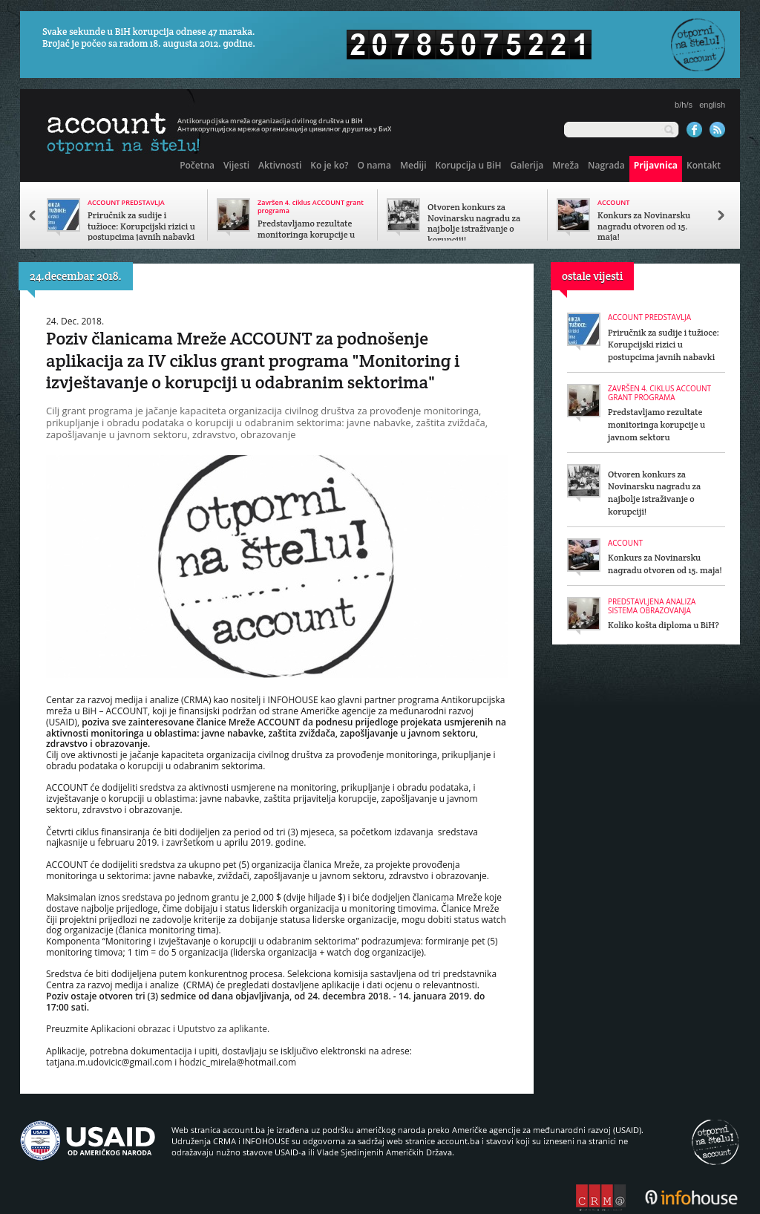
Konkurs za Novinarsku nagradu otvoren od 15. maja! (643, 226)
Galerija (526, 165)
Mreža (565, 165)
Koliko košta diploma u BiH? (663, 624)
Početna (197, 165)
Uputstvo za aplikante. (223, 1028)
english (712, 104)
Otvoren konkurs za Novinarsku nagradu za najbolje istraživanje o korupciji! (474, 223)
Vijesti (236, 165)
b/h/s (683, 104)
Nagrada (606, 165)
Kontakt (704, 165)
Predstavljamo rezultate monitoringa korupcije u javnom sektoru (306, 234)
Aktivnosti (279, 165)
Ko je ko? (329, 165)
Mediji (413, 165)
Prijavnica (656, 165)
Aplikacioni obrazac (131, 1028)
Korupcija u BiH (468, 165)
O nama (374, 165)
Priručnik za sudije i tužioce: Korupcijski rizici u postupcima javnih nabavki (141, 226)
